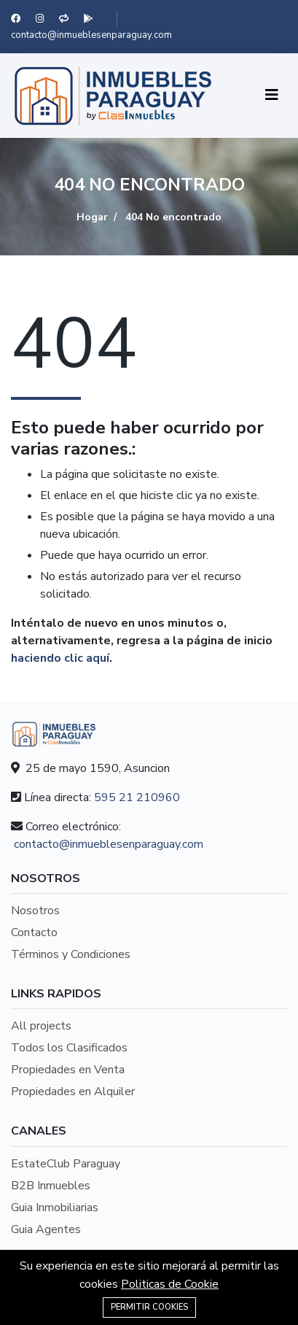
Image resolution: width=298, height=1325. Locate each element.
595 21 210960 (137, 797)
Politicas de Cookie (170, 1284)
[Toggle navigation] (271, 95)
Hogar (92, 217)
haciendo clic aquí (60, 658)
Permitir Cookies (149, 1307)
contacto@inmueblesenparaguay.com (91, 35)
